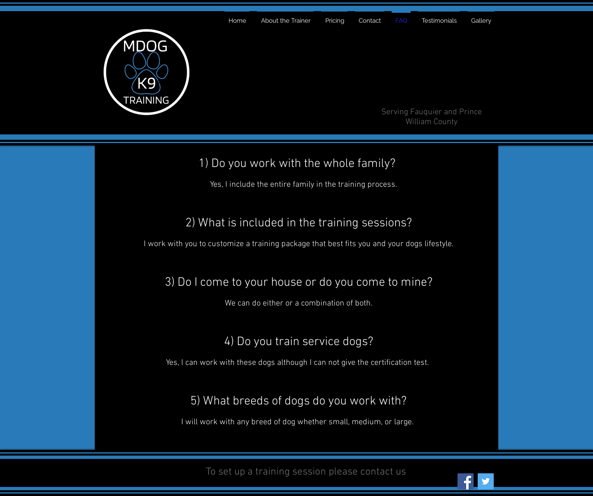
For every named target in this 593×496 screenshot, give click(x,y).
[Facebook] (466, 481)
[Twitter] (486, 481)
